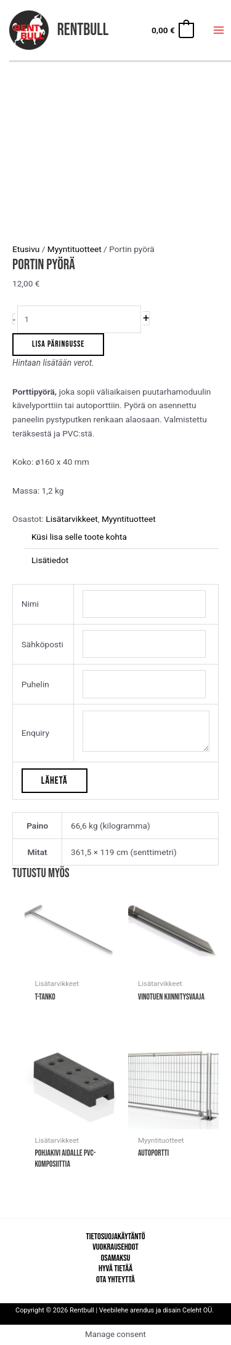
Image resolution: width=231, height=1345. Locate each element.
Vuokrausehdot (115, 1247)
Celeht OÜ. (199, 1310)
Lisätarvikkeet (72, 519)
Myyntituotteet (74, 249)
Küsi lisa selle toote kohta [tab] (79, 537)
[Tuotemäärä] (79, 319)
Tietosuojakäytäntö (115, 1236)
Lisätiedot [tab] (49, 560)
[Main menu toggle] (219, 30)
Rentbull (82, 30)
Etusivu (25, 249)
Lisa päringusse (58, 344)
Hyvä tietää (115, 1268)
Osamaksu (116, 1258)
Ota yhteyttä (115, 1279)
